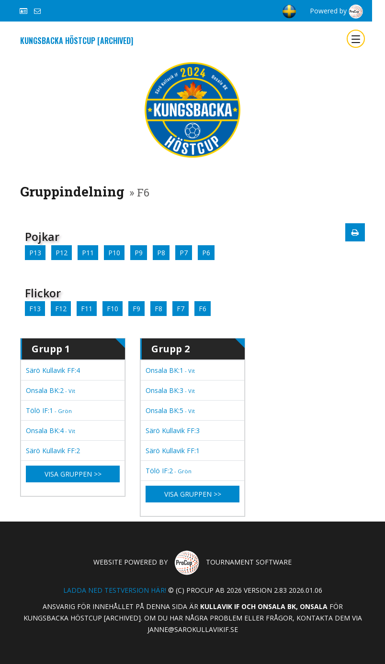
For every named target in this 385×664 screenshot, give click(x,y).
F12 (61, 308)
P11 (88, 252)
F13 (35, 308)
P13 (35, 252)
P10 (114, 252)
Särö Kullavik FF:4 (53, 370)
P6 (206, 252)
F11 (86, 308)
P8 (161, 252)
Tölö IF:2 (169, 470)
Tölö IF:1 (49, 410)
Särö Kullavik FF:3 (173, 430)
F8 (158, 308)
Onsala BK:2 (50, 390)
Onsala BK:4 (50, 430)
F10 (112, 308)
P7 (184, 252)
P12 (62, 252)
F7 (180, 308)
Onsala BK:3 (170, 390)
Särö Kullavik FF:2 (53, 450)
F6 (202, 308)
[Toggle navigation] (356, 39)
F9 (136, 308)
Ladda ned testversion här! (114, 590)
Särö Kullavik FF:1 (173, 450)
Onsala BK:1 (170, 370)
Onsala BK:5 (170, 410)
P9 (139, 252)
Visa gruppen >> (73, 474)
